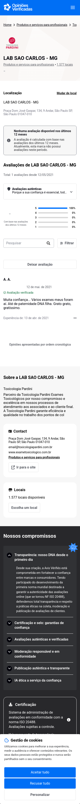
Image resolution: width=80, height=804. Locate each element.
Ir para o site (23, 467)
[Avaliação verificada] (4, 292)
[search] (48, 243)
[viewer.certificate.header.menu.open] (73, 7)
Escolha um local (24, 508)
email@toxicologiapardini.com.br (30, 447)
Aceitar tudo (40, 772)
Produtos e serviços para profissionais (42, 25)
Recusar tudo (40, 783)
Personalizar (40, 795)
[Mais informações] (68, 719)
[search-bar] (28, 243)
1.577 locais (65, 64)
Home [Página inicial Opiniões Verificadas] (7, 25)
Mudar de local (67, 93)
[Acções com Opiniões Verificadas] (75, 318)
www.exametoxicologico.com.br (30, 452)
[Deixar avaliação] (40, 264)
